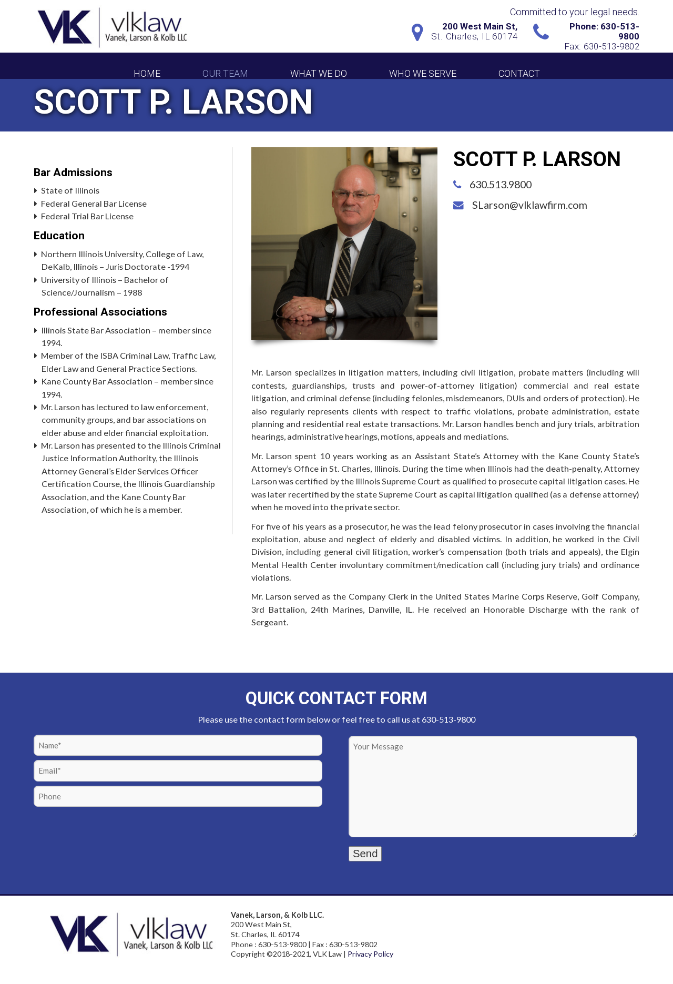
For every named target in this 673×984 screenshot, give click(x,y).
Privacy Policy (370, 953)
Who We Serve (422, 73)
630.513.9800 (501, 184)
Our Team (225, 73)
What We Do (318, 73)
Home (147, 73)
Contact (519, 73)
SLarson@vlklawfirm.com (529, 205)
